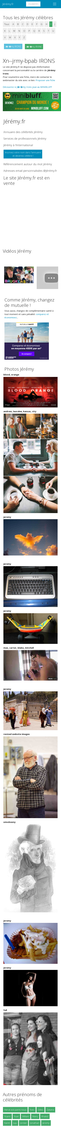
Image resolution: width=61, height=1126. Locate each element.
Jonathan (34, 1122)
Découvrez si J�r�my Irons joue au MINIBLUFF (27, 86)
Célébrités (33, 4)
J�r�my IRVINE (34, 46)
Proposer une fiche (45, 80)
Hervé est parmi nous (15, 1109)
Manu (35, 1116)
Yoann (7, 1116)
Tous (6, 24)
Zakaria (50, 1109)
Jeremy (45, 1122)
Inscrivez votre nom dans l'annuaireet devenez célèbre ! (23, 154)
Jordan (23, 1122)
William (25, 1116)
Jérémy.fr (8, 4)
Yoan (16, 1116)
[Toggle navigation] (55, 4)
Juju (15, 1122)
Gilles (40, 1109)
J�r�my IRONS (13, 46)
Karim (7, 1122)
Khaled (44, 1116)
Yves (32, 1109)
